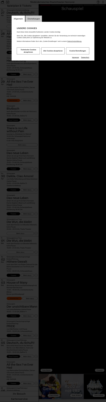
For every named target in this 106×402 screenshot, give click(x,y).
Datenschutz (85, 57)
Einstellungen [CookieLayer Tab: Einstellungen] (34, 19)
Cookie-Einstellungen (77, 51)
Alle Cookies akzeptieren (53, 51)
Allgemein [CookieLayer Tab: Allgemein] (18, 19)
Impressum (75, 57)
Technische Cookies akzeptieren (28, 51)
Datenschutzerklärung (74, 41)
